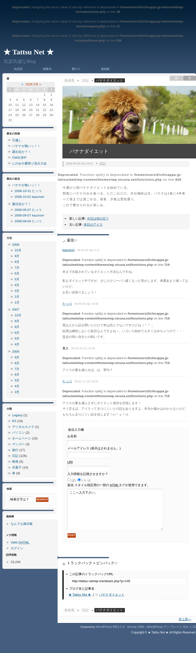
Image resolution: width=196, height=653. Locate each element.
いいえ (86, 480)
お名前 (72, 436)
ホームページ (21, 438)
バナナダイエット (111, 594)
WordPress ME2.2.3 (110, 627)
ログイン (17, 548)
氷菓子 (17, 467)
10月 (18, 250)
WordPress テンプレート (164, 627)
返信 (108, 485)
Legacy (17, 415)
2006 (15, 351)
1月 (17, 302)
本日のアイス (93, 224)
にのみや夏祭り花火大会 (29, 163)
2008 (15, 244)
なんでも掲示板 (22, 524)
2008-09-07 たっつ (28, 210)
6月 (17, 273)
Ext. (186, 627)
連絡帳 (105, 69)
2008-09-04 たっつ (28, 221)
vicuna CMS (135, 627)
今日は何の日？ (98, 218)
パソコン (18, 432)
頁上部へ (185, 619)
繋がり (76, 69)
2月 (17, 296)
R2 (14, 421)
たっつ (67, 303)
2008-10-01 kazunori (29, 197)
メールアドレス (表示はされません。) (94, 448)
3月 (17, 291)
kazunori (68, 250)
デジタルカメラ (23, 427)
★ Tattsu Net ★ (28, 52)
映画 (15, 461)
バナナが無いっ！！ (26, 146)
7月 (17, 267)
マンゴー (18, 444)
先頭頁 (18, 69)
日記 (85, 80)
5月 (17, 279)
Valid (20, 542)
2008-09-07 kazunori (29, 215)
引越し (17, 140)
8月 (17, 262)
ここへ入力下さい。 (115, 509)
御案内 (47, 69)
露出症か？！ (21, 152)
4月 (17, 285)
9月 (17, 256)
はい (74, 480)
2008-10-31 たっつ (28, 191)
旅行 (15, 450)
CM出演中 (19, 157)
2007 (15, 309)
